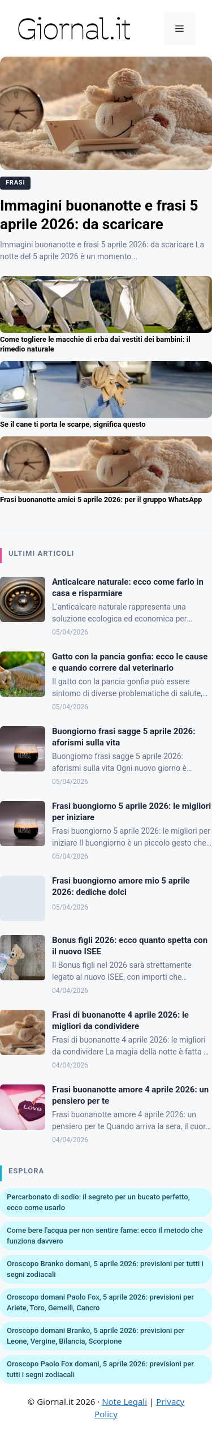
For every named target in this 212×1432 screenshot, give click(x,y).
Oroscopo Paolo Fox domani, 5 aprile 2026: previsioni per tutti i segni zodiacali (100, 1369)
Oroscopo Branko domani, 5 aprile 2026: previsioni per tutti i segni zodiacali (105, 1269)
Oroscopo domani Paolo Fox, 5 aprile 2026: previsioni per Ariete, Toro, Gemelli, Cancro (100, 1303)
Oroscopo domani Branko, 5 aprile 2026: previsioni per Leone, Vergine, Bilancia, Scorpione (95, 1336)
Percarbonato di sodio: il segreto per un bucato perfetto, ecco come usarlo (98, 1202)
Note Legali (124, 1401)
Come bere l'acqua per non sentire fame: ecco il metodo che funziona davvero (105, 1236)
